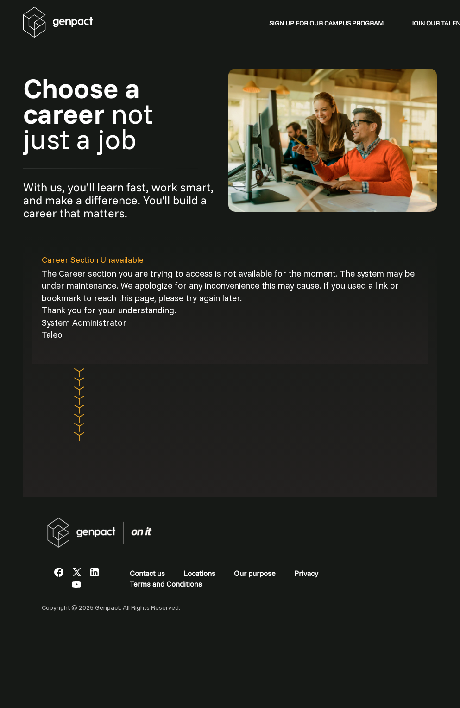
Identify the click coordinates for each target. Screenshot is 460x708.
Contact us (147, 573)
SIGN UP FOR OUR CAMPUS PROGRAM (326, 23)
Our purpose (255, 573)
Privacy (306, 573)
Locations (199, 573)
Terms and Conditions (166, 583)
